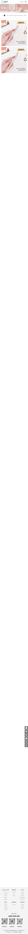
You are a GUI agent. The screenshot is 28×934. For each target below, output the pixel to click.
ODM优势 (5, 909)
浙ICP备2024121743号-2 (10, 932)
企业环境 (5, 897)
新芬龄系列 (20, 15)
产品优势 (22, 893)
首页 (7, 15)
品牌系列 (11, 15)
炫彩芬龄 (15, 15)
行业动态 (22, 904)
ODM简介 (5, 904)
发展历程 (5, 899)
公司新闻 (22, 906)
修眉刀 (25, 15)
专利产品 (14, 904)
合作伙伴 (22, 895)
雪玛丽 (14, 895)
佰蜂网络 (20, 932)
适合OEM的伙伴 (22, 897)
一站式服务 (6, 907)
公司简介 (5, 892)
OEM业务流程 (22, 899)
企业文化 (5, 895)
